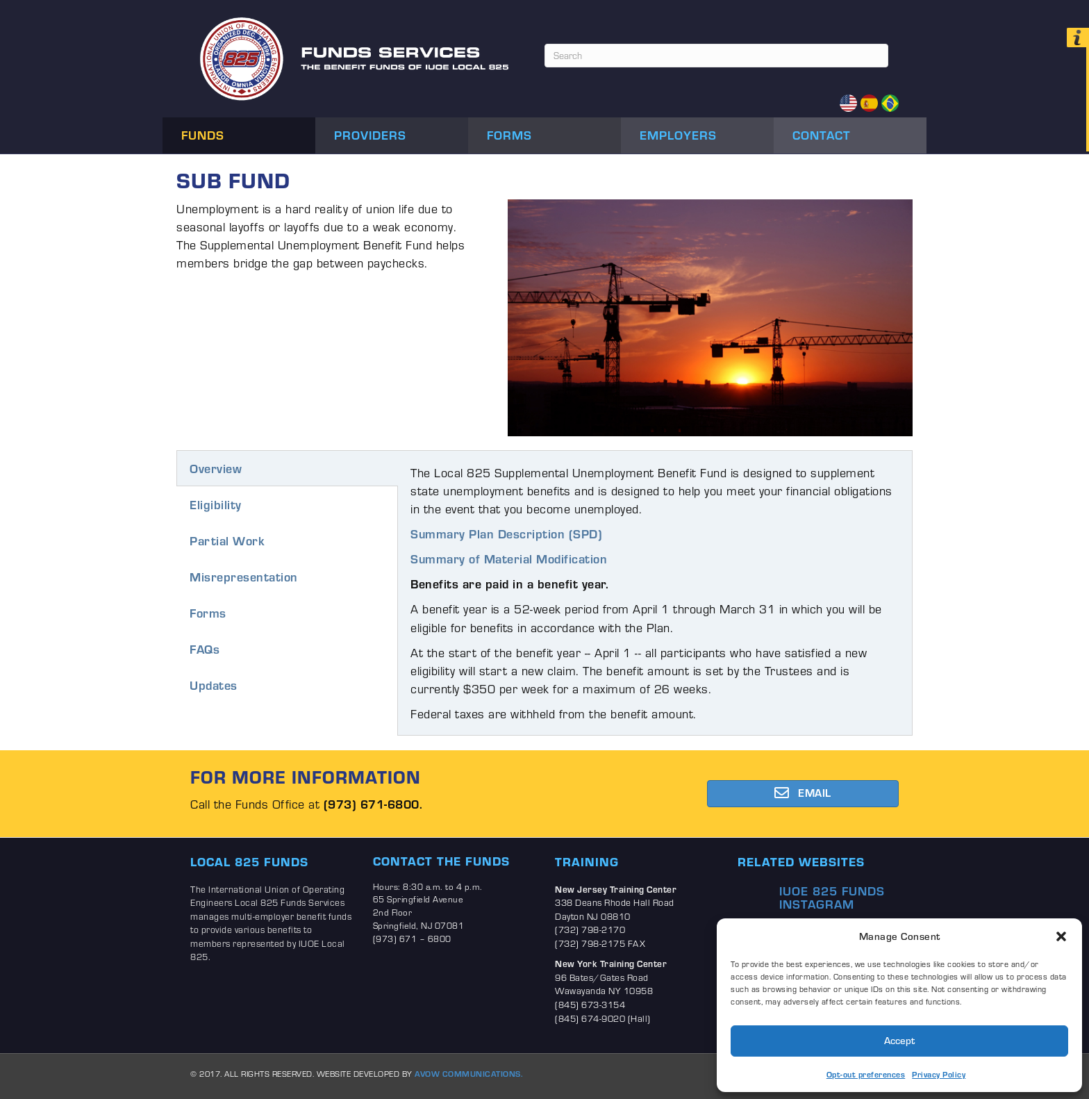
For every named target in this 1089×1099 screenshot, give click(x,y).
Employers (678, 135)
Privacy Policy (938, 1074)
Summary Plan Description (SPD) (506, 533)
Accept (899, 1040)
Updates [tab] (214, 685)
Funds (202, 135)
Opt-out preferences (866, 1074)
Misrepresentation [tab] (244, 577)
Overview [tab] (216, 468)
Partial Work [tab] (227, 540)
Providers (370, 135)
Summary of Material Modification (508, 559)
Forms (509, 135)
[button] (1061, 936)
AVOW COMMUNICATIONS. (469, 1074)
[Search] (716, 55)
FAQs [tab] (204, 649)
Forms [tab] (208, 613)
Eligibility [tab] (216, 504)
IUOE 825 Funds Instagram (832, 898)
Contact (821, 135)
